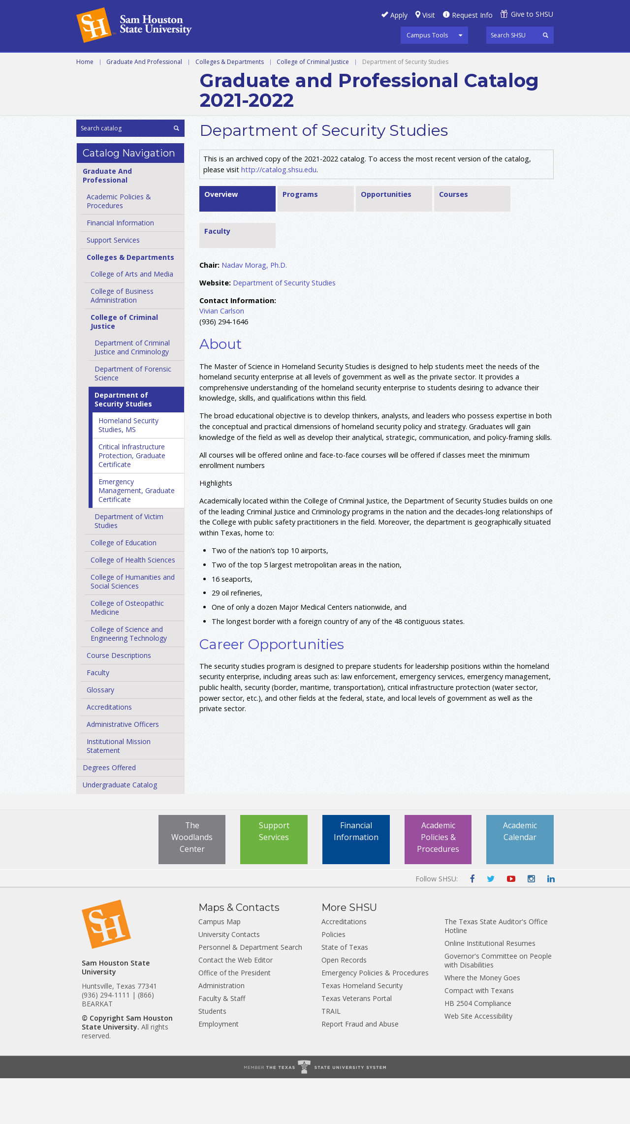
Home (85, 107)
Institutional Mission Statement (119, 791)
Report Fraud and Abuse (360, 1069)
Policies (333, 980)
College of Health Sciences (133, 605)
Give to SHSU (532, 14)
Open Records (344, 1005)
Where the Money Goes (482, 1023)
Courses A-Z (378, 63)
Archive (91, 86)
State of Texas (344, 993)
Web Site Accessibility (478, 1061)
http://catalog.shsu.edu (278, 214)
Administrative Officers (123, 770)
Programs (300, 239)
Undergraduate (109, 63)
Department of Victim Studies (128, 567)
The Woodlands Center (192, 883)
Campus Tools (427, 35)
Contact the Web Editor (235, 1005)
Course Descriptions (119, 701)
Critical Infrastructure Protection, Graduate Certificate (131, 501)
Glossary (100, 735)
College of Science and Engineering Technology (129, 679)
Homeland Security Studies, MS (128, 471)
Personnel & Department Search (250, 993)
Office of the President (234, 1018)
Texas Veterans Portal (356, 1044)
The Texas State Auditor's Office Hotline (496, 972)
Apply (399, 15)
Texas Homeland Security (362, 1031)
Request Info (472, 15)
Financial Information (120, 268)
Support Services (113, 285)
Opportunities (386, 239)
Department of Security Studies (123, 445)
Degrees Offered (109, 813)
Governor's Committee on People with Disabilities (498, 1006)
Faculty (98, 718)
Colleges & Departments (229, 107)
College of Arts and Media (132, 319)
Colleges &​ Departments (130, 303)
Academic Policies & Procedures (438, 883)
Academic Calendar (520, 877)
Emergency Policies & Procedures (375, 1018)
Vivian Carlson (221, 356)
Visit (428, 15)
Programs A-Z (311, 63)
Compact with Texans (479, 1036)
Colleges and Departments (473, 63)
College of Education (124, 588)
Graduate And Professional (144, 107)
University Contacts (229, 980)
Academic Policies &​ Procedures (119, 247)
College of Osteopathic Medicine (127, 653)
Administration (221, 1031)
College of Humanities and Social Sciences (133, 627)
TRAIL (331, 1057)
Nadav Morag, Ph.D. (254, 310)
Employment (218, 1069)
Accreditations (109, 752)
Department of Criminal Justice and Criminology (132, 393)
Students (212, 1057)
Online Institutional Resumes (490, 989)
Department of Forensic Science (132, 419)
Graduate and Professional (211, 63)
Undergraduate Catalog (120, 830)
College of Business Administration (122, 341)
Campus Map (219, 967)
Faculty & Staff (221, 1044)
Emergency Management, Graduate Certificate (136, 536)
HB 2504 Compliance (477, 1049)
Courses (453, 239)
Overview (221, 239)
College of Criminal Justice (313, 107)
